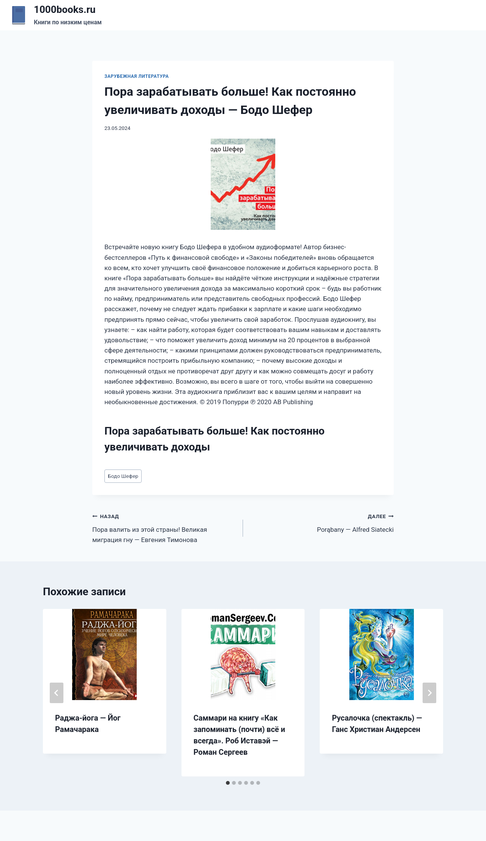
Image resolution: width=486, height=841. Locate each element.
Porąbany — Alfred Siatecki (321, 522)
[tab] (228, 783)
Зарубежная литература (136, 76)
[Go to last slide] (56, 693)
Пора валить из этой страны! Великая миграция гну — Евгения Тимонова (164, 527)
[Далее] (429, 693)
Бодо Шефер (123, 476)
